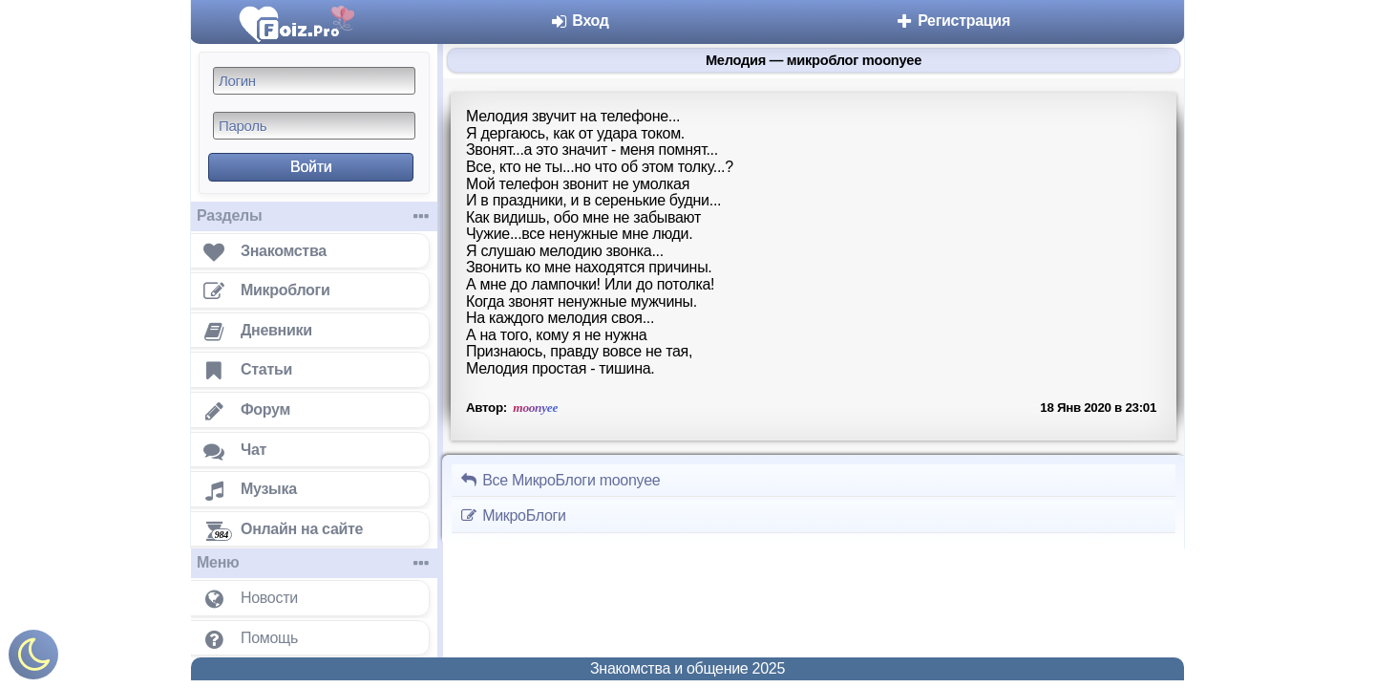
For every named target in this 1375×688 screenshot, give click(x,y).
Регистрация (952, 20)
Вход (579, 20)
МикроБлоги (512, 515)
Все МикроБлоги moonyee (559, 480)
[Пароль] (314, 126)
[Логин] (314, 81)
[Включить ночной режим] (33, 658)
